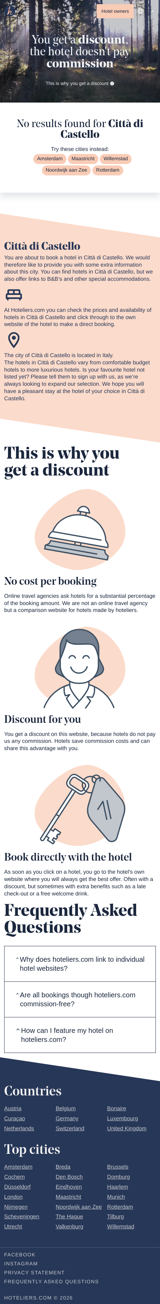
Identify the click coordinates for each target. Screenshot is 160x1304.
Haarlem (117, 1188)
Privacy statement (34, 1273)
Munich (116, 1197)
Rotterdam (107, 171)
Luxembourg (122, 1119)
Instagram (21, 1264)
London (13, 1197)
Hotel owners (115, 11)
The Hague (69, 1217)
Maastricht (83, 159)
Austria (12, 1109)
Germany (67, 1119)
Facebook (20, 1255)
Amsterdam (50, 159)
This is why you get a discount (80, 83)
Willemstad (116, 159)
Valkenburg (69, 1227)
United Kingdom (126, 1129)
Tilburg (115, 1217)
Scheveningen (21, 1217)
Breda (63, 1168)
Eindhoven (69, 1188)
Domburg (118, 1178)
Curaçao (14, 1119)
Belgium (66, 1109)
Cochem (14, 1178)
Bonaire (116, 1109)
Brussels (117, 1168)
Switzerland (70, 1129)
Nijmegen (16, 1207)
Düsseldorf (17, 1188)
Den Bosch (69, 1178)
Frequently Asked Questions (51, 1282)
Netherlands (19, 1129)
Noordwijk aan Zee (66, 171)
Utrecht (13, 1227)
